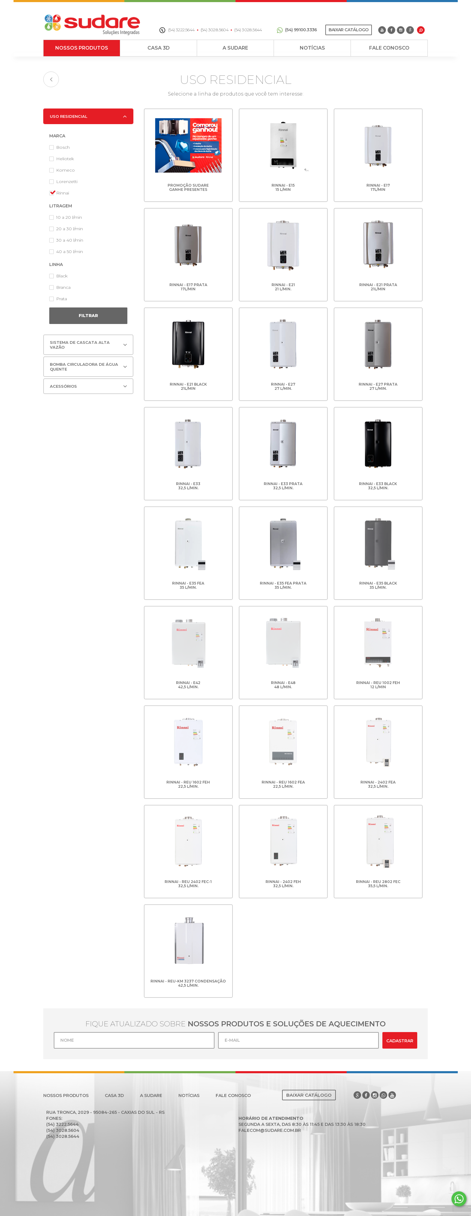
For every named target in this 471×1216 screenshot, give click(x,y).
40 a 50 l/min (66, 251)
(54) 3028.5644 (248, 29)
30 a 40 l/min (66, 240)
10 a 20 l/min (65, 217)
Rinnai (59, 193)
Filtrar (88, 315)
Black (58, 276)
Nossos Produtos (81, 48)
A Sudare (235, 48)
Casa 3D (158, 48)
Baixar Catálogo (348, 29)
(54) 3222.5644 (177, 29)
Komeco (62, 170)
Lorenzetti (63, 181)
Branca (60, 287)
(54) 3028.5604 (215, 29)
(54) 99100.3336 (297, 29)
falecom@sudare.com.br (270, 1130)
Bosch (59, 147)
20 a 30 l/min (66, 228)
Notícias (312, 48)
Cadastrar (399, 1040)
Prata (58, 298)
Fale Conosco (389, 48)
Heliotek (61, 158)
